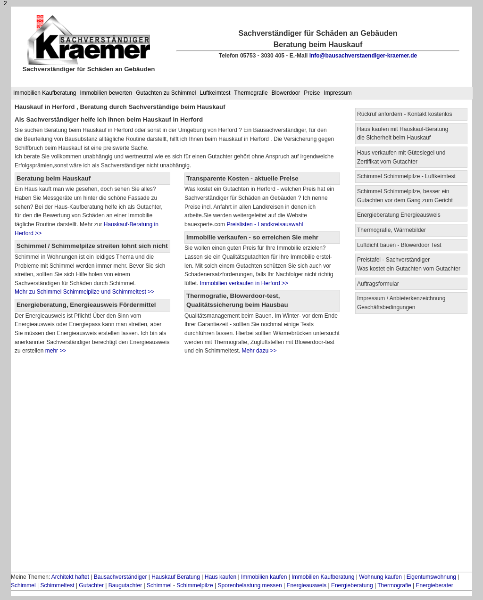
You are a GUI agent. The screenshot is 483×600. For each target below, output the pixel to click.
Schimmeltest (57, 585)
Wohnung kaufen (380, 577)
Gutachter (91, 585)
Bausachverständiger (120, 577)
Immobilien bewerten (106, 93)
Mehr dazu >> (259, 350)
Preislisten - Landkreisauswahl (264, 224)
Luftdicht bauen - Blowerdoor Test (399, 245)
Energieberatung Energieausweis (399, 215)
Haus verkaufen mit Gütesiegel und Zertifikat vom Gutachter (401, 157)
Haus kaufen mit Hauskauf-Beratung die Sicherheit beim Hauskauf (402, 133)
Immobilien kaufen (264, 577)
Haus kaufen (220, 577)
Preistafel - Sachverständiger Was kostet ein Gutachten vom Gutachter (408, 264)
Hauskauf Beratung (175, 577)
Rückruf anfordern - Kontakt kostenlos (404, 114)
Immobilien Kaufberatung (44, 93)
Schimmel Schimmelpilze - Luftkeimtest (406, 176)
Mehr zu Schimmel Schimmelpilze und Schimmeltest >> (84, 291)
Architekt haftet (70, 577)
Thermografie (250, 93)
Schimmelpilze (194, 585)
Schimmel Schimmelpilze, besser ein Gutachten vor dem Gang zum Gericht (405, 196)
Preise (312, 93)
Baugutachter (125, 585)
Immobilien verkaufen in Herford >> (243, 283)
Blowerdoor (286, 93)
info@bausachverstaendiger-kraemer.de (363, 55)
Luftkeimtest (215, 93)
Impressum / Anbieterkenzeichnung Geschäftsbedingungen (401, 303)
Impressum (337, 93)
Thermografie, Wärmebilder (391, 230)
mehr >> (54, 350)
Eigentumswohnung (431, 577)
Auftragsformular (378, 283)
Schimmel (23, 585)
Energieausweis (306, 585)
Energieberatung (352, 585)
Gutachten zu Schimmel (166, 93)
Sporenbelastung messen (250, 585)
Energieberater (434, 585)
